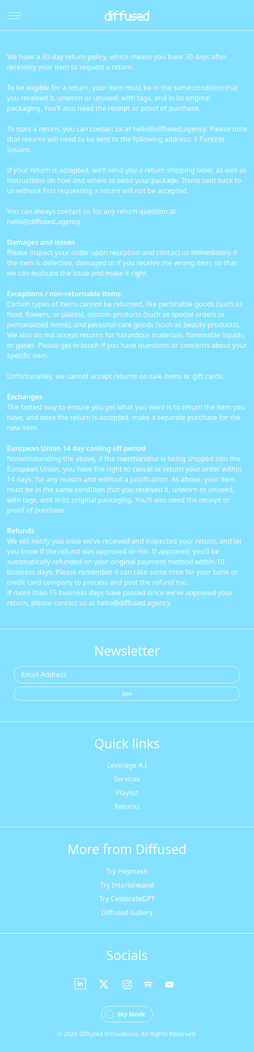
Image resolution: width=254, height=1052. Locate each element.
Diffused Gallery (127, 912)
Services (127, 779)
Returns (127, 806)
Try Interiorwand (127, 885)
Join (127, 693)
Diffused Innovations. (109, 1034)
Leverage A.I (127, 765)
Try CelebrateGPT (127, 898)
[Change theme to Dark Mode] (127, 1014)
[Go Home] (127, 15)
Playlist (127, 792)
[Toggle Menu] (15, 15)
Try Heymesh (127, 871)
